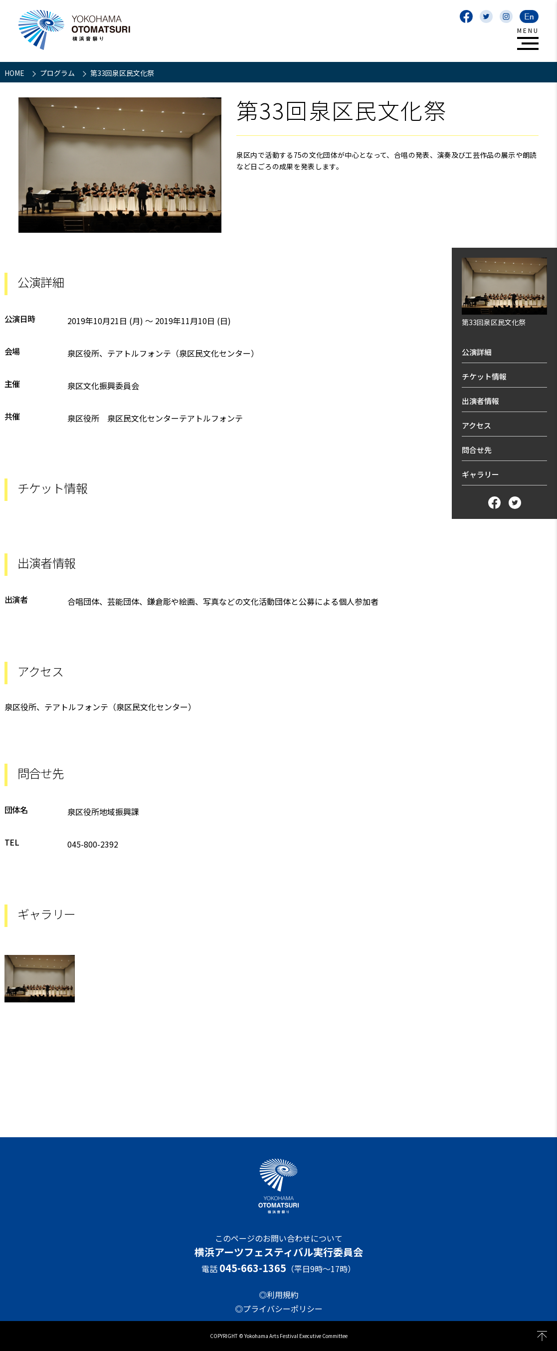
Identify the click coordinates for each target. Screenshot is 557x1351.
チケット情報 (484, 376)
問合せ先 (477, 450)
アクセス (476, 425)
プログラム (58, 73)
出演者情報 (480, 401)
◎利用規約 (279, 1294)
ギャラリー (480, 474)
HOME (15, 73)
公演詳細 (477, 352)
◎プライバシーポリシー (279, 1308)
